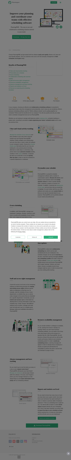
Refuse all (34, 237)
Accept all (51, 237)
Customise (17, 237)
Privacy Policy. (22, 231)
